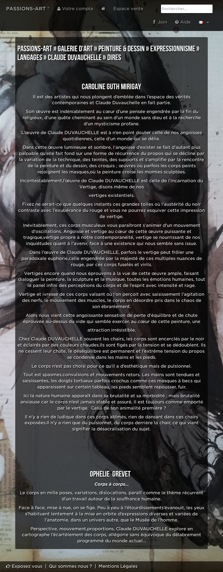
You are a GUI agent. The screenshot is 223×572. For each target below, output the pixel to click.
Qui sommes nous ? (70, 566)
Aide (183, 22)
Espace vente (128, 8)
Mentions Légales (118, 566)
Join (160, 22)
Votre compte (75, 8)
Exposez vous (24, 566)
